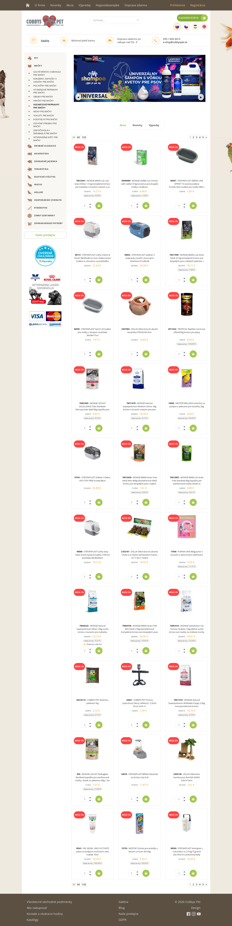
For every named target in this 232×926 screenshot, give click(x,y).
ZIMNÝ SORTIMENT (41, 216)
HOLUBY (35, 192)
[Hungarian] (195, 26)
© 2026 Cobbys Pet (187, 901)
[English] (204, 26)
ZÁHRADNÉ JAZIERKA (42, 161)
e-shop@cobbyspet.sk (175, 42)
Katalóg (45, 40)
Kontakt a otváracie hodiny (45, 913)
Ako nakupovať (37, 907)
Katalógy (32, 919)
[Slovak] (177, 26)
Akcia (69, 5)
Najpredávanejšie (107, 5)
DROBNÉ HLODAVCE (41, 146)
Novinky (55, 5)
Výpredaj (85, 5)
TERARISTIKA (37, 169)
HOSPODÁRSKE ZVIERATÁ (44, 200)
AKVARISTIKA (38, 154)
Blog (122, 907)
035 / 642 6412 (171, 38)
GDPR (122, 919)
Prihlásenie (177, 5)
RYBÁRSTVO (37, 208)
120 (84, 137)
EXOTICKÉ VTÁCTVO (41, 177)
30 (73, 137)
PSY (32, 58)
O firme (40, 5)
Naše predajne (45, 234)
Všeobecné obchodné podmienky (49, 901)
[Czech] (186, 26)
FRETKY (34, 185)
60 (78, 137)
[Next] (206, 137)
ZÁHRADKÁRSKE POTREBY (45, 223)
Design (195, 907)
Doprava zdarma (136, 5)
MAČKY (34, 66)
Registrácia (197, 5)
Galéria (123, 901)
